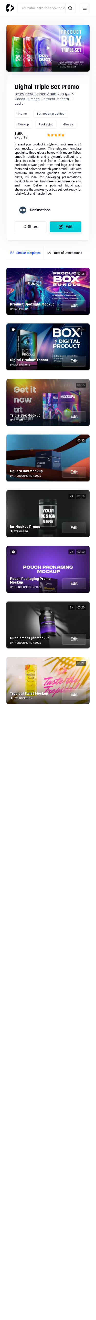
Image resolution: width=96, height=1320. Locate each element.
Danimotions (40, 210)
